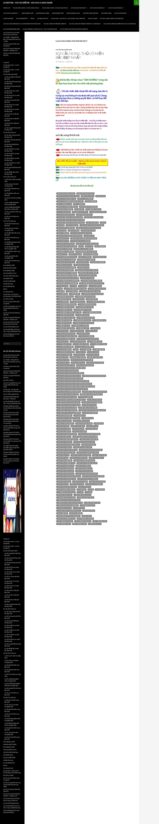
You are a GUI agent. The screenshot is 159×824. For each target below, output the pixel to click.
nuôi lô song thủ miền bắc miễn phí (69, 391)
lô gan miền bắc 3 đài (78, 302)
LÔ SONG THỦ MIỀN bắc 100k (66, 339)
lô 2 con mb (83, 286)
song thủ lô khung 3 (64, 447)
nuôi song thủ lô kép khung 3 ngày (94, 391)
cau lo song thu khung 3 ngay (81, 233)
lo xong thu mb (93, 352)
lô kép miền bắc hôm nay (65, 315)
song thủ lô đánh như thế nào (89, 434)
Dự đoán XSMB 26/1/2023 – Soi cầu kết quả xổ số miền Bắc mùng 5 (12, 408)
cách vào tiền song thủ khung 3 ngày (70, 217)
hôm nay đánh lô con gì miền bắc (86, 270)
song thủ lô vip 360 (77, 484)
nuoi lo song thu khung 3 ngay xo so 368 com (72, 389)
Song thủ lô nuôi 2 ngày (65, 471)
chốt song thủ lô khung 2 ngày (87, 243)
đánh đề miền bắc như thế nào (86, 251)
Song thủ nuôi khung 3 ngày (67, 487)
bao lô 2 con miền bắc (86, 198)
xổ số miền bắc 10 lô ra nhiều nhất (69, 516)
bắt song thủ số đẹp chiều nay (67, 206)
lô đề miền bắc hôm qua (65, 296)
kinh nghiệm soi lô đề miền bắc (67, 283)
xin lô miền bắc (62, 513)
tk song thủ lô (79, 508)
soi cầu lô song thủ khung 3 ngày (69, 402)
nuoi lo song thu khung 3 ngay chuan (70, 378)
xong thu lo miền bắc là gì (66, 518)
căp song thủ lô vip (88, 230)
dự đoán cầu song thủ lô (66, 262)
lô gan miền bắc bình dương (67, 304)
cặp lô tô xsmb (74, 230)
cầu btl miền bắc (63, 233)
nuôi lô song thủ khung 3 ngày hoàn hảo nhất (73, 381)
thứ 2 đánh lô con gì (64, 508)
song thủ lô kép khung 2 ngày (84, 442)
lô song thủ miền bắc (86, 336)
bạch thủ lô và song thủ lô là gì (68, 196)
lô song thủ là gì (83, 333)
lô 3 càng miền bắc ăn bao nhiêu (75, 288)
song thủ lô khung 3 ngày (82, 447)
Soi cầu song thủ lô (89, 405)
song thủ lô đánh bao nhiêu (67, 434)
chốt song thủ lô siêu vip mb (67, 246)
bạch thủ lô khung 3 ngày (66, 193)
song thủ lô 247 (92, 426)
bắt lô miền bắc (79, 204)
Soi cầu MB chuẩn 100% (78, 8)
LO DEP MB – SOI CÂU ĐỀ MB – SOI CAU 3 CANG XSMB (27, 2)
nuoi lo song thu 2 (78, 362)
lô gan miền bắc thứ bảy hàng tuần (69, 312)
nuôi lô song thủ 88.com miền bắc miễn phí (71, 368)
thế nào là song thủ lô (85, 497)
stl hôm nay (82, 489)
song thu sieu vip (84, 487)
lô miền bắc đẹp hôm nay (82, 320)
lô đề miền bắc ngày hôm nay (85, 296)
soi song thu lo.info (64, 420)
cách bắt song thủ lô (80, 212)
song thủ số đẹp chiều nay (66, 489)
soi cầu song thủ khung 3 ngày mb (69, 405)
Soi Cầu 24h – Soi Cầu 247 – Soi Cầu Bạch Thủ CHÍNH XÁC (68, 18)
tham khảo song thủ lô (83, 494)
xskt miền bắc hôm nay (65, 521)
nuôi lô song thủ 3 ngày (85, 365)
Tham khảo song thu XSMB (66, 497)
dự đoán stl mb (83, 267)
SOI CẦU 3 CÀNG (92, 18)
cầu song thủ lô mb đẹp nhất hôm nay (83, 238)
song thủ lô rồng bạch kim (66, 479)
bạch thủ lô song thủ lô (86, 193)
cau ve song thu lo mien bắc (80, 241)
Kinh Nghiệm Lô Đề (27, 13)
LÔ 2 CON (73, 286)
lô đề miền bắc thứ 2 (64, 299)
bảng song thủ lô (88, 196)
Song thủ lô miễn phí (83, 465)
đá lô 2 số (89, 246)
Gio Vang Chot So (42, 18)
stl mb (91, 489)
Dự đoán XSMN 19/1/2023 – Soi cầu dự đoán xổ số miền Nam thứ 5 (11, 461)
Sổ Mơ (32, 18)
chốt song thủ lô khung (66, 243)
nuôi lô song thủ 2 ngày (95, 362)
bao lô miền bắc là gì (64, 204)
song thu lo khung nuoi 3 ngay (88, 452)
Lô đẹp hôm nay (79, 299)
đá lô (81, 246)
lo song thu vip (63, 341)
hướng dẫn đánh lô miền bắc (67, 275)
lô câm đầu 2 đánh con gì (97, 288)
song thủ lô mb (63, 457)
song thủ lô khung (88, 444)
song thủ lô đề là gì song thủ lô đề (85, 436)
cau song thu (89, 235)
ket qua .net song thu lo (88, 275)
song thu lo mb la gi (96, 457)
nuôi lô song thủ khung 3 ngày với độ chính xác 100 (74, 383)
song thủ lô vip (63, 484)
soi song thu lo (88, 418)
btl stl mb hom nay (64, 212)
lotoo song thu (93, 354)
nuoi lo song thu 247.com (66, 365)
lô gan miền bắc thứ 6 (65, 309)
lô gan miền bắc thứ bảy (83, 309)
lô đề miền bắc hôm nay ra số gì (92, 294)
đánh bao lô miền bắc (65, 249)
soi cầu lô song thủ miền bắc (92, 402)
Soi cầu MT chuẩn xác (10, 13)
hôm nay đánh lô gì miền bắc (67, 272)
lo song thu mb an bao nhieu (67, 336)
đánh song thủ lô (100, 257)
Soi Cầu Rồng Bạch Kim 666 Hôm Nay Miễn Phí (74, 29)
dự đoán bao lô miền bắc (86, 259)
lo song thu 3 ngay (77, 331)
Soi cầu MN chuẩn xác (115, 8)
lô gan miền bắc (63, 302)
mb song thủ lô (63, 357)
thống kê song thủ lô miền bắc (68, 505)
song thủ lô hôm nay (64, 442)
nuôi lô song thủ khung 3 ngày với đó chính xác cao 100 (76, 386)
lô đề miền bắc (74, 294)
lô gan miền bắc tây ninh (85, 307)
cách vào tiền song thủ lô (93, 217)
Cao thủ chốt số (92, 222)
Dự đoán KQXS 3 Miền (42, 13)
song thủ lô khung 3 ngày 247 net (91, 450)
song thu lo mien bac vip (66, 465)
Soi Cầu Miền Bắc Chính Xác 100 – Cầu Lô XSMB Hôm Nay (40, 29)
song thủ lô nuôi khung (66, 473)
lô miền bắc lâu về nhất (80, 325)
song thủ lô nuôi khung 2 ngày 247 (69, 476)
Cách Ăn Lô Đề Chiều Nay (90, 13)
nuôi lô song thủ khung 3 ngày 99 (94, 376)
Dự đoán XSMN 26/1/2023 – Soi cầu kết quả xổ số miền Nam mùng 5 (11, 414)
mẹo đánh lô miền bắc (78, 357)
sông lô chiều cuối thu (81, 420)
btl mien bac (79, 209)
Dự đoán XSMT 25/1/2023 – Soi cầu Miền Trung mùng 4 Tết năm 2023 (12, 441)
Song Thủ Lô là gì (63, 455)
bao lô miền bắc (91, 201)
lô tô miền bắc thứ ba (81, 344)
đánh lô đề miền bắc (90, 254)
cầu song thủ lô (63, 238)
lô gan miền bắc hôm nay (66, 307)
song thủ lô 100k (63, 426)
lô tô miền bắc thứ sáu (98, 344)
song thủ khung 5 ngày (84, 423)
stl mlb (80, 492)
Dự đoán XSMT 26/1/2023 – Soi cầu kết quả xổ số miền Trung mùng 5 (11, 421)
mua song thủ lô (63, 360)
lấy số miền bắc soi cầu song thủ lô (91, 283)
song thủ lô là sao (99, 455)
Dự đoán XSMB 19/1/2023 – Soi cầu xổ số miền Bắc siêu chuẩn (11, 454)
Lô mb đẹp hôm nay (83, 315)
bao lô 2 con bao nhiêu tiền (66, 198)
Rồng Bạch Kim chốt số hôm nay (91, 394)
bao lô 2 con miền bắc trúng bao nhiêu (70, 201)
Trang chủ (6, 8)
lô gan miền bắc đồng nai (87, 304)
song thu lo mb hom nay (79, 457)
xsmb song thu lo (95, 524)
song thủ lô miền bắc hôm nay (84, 460)
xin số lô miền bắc (76, 513)
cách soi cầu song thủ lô (66, 214)
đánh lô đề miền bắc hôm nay (67, 257)
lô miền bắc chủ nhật (64, 320)
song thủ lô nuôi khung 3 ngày (93, 476)
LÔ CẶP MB (61, 291)
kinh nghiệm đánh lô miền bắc (91, 280)
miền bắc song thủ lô (95, 357)
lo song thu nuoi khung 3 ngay (88, 339)
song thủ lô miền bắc (64, 460)
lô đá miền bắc (62, 294)
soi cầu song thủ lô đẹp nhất (67, 410)
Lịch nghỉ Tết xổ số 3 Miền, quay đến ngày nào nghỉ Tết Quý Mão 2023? (11, 447)
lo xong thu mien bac (65, 354)
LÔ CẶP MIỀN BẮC (72, 291)
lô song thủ (96, 328)
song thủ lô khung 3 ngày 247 (67, 450)
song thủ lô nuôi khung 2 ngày (87, 473)
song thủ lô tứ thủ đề (97, 481)
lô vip (76, 349)
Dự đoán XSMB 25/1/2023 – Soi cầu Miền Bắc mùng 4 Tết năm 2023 (11, 428)
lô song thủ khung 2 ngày (66, 333)
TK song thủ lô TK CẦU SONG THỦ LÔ (69, 510)
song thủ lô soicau (64, 481)
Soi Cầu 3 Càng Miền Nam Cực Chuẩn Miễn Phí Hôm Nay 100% (22, 23)
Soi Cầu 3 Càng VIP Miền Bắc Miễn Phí (55, 23)
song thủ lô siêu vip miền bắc (87, 479)
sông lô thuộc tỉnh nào (65, 423)
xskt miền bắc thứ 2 (100, 521)
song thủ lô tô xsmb (80, 481)
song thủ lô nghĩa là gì (84, 468)
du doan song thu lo (82, 265)
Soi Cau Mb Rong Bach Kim (11, 29)
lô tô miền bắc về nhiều (65, 346)
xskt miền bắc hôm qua (83, 521)
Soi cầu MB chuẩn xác (97, 8)
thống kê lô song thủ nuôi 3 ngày (69, 500)
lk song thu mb (63, 286)
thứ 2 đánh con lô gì (87, 505)
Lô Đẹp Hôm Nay (8, 18)
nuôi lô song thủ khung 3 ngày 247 (69, 376)
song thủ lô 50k (78, 428)
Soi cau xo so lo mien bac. (71, 73)
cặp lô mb (61, 225)
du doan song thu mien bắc (66, 267)
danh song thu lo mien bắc (66, 259)
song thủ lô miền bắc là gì (66, 463)
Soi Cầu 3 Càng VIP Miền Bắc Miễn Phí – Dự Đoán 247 (85, 23)
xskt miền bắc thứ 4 (64, 524)
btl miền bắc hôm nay (93, 209)
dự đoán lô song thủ (65, 265)
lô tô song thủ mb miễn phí (84, 346)
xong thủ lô (87, 516)
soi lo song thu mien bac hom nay (69, 418)
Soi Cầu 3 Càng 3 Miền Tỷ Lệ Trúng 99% (111, 18)
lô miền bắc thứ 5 (82, 328)
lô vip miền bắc (86, 349)
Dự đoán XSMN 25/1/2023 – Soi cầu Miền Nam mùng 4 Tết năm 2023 (12, 434)
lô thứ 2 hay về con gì (78, 341)
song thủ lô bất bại (64, 431)
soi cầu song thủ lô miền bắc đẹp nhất (80, 55)
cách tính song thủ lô (84, 214)
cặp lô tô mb (62, 230)
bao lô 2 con (101, 196)
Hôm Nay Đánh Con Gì (73, 13)
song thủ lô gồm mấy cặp (89, 439)
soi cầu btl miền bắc (85, 397)
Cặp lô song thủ (72, 225)
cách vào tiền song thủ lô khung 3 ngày (71, 220)
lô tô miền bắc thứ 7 (64, 344)
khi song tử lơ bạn (87, 278)
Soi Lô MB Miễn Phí (21, 18)
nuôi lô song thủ (63, 362)
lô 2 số (60, 288)
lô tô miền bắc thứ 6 (94, 341)
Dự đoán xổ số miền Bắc (65, 270)
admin (70, 62)
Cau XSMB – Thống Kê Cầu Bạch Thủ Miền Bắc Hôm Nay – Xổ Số (11, 39)
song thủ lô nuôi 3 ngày (84, 471)
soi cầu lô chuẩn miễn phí (69, 70)
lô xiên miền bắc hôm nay (66, 352)
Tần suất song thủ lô (65, 494)
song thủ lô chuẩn (79, 431)
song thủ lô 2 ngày (78, 426)
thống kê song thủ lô (92, 502)
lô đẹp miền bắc (92, 299)
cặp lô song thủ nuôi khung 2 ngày (88, 228)
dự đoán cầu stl (82, 262)
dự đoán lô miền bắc (98, 262)
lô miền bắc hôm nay (64, 323)
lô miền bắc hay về (99, 320)
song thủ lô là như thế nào (81, 455)
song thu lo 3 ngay (64, 428)
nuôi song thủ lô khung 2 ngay (68, 394)
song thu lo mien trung (65, 468)
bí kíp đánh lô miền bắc (65, 209)
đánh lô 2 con (62, 254)
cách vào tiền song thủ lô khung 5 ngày (71, 222)
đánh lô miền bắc (85, 257)
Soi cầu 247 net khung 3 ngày (67, 397)
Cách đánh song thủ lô (98, 212)
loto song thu (79, 354)
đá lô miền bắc (100, 246)
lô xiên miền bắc (99, 349)
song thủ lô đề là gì (64, 436)
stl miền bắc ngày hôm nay (66, 492)
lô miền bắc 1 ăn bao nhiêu (66, 317)
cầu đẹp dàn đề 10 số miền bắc (82, 185)
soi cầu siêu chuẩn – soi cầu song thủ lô (26, 8)
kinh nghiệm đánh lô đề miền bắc (68, 280)
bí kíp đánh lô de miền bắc (88, 206)
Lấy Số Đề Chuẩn (106, 13)
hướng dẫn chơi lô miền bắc (88, 272)
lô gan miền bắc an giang (96, 302)
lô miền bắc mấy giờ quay (66, 328)
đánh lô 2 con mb (75, 254)
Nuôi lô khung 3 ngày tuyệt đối (82, 360)
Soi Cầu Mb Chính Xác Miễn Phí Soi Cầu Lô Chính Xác (119, 23)
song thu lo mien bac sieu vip (87, 463)
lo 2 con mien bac (95, 286)
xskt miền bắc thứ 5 (79, 524)
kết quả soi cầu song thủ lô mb (68, 278)
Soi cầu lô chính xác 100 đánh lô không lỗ (71, 399)
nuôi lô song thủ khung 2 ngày (68, 370)
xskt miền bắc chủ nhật (85, 518)
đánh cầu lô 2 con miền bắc (83, 249)
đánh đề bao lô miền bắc (65, 251)
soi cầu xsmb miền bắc (65, 415)
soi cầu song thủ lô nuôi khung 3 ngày (92, 410)
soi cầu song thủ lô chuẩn (88, 407)
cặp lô (103, 222)
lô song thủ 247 (63, 331)
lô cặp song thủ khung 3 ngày (90, 291)
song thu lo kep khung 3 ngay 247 (68, 444)
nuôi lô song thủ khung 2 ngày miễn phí (70, 373)
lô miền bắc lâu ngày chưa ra (83, 323)
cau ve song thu (63, 241)
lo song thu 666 (91, 331)
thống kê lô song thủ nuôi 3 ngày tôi (70, 502)
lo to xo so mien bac (64, 349)
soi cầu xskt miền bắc (90, 413)
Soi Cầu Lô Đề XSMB (120, 13)
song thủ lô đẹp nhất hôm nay (68, 439)
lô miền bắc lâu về (63, 325)
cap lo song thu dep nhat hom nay (92, 225)
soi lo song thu (80, 415)
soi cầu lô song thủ (94, 399)
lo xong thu (81, 352)
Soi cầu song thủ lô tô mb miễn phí (69, 413)
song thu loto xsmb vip (94, 484)
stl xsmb (89, 492)
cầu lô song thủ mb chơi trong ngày (70, 235)
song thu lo (99, 423)
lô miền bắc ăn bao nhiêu (86, 317)
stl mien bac (100, 489)
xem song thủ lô (88, 510)
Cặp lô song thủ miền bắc (66, 228)
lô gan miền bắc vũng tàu (92, 312)
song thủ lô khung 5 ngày (66, 452)
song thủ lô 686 (92, 428)
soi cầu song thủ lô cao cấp (67, 407)
